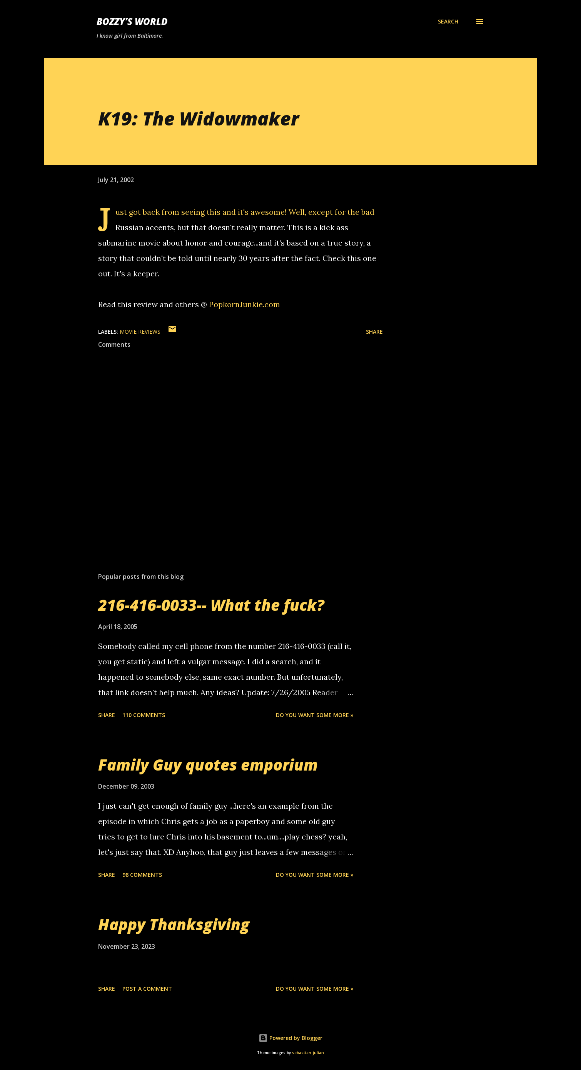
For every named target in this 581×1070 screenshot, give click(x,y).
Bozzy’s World (132, 21)
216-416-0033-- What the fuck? (211, 604)
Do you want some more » (315, 715)
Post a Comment (147, 988)
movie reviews (140, 331)
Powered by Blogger (290, 1038)
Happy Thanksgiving (173, 924)
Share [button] (374, 331)
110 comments (143, 715)
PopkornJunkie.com (244, 304)
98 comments (142, 874)
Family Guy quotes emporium (208, 764)
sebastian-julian (308, 1052)
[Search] (448, 21)
